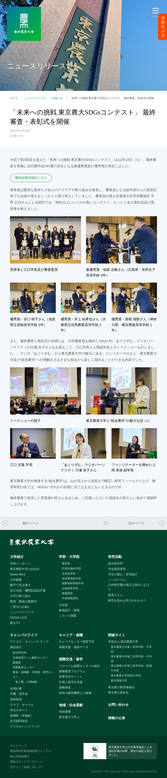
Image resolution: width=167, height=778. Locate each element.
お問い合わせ (118, 704)
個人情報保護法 (19, 756)
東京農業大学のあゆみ (25, 569)
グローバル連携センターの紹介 (79, 666)
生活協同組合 (19, 721)
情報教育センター (24, 667)
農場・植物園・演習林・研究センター (33, 675)
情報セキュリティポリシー (26, 761)
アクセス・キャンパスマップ (29, 641)
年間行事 (16, 688)
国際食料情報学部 (73, 583)
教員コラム (115, 595)
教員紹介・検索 (69, 610)
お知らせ (57, 98)
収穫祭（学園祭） (22, 715)
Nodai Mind (17, 574)
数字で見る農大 (20, 585)
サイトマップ (18, 745)
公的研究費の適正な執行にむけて (128, 587)
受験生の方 (163, 26)
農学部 (66, 563)
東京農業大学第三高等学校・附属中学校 (131, 668)
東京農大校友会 (118, 692)
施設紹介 (16, 647)
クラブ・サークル (22, 704)
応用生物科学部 (71, 568)
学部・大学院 (69, 557)
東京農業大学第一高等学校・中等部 (131, 649)
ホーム (14, 98)
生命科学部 (69, 573)
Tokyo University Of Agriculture (119, 771)
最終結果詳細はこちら (31, 177)
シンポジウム (117, 580)
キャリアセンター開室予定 (76, 641)
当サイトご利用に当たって (26, 767)
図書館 (17, 662)
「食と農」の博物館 (25, 682)
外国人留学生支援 (71, 682)
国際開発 (65, 687)
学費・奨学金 (19, 694)
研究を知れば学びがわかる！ (127, 600)
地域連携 (65, 711)
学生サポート (19, 710)
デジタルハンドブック (25, 726)
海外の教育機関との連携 (75, 693)
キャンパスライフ (23, 635)
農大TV (15, 623)
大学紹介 (17, 557)
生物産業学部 (70, 588)
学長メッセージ (20, 563)
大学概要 (16, 580)
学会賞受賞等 (117, 569)
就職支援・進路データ (74, 647)
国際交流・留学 (71, 659)
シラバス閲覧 (68, 615)
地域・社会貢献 (71, 705)
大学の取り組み (20, 596)
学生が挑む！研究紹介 (123, 574)
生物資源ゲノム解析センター (30, 657)
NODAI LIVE (18, 617)
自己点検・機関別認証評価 (28, 590)
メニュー (155, 16)
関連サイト (116, 635)
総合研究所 (115, 563)
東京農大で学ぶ (69, 717)
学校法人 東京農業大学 (123, 641)
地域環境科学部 (71, 578)
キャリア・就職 (71, 635)
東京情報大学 (119, 680)
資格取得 (16, 699)
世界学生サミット (71, 676)
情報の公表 (116, 718)
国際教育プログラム (72, 671)
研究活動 (115, 557)
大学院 (63, 605)
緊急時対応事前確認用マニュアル (30, 751)
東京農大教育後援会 (121, 687)
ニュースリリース (35, 98)
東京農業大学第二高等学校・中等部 (131, 659)
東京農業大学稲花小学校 (126, 675)
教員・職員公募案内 (23, 601)
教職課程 (67, 593)
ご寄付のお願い (20, 607)
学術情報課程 (70, 598)
